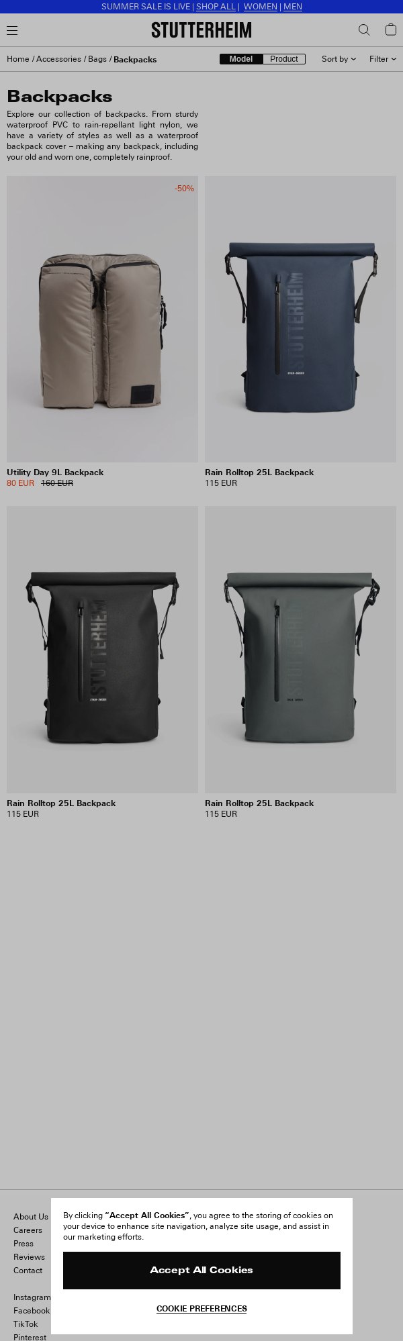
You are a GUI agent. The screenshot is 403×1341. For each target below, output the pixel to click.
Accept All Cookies (201, 1270)
